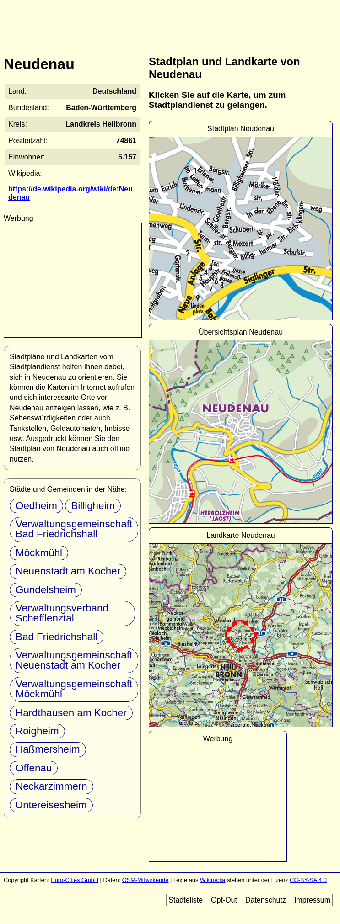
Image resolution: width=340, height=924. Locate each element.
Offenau (34, 768)
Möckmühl (39, 552)
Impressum (312, 900)
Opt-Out (224, 900)
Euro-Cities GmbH (74, 879)
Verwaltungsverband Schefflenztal (62, 613)
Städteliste (185, 900)
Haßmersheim (48, 749)
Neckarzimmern (51, 786)
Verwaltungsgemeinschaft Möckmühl (74, 689)
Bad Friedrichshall (56, 637)
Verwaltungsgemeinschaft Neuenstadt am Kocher (74, 660)
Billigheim (93, 505)
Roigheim (37, 731)
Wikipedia (212, 879)
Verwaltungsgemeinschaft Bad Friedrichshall (74, 529)
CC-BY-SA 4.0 (308, 879)
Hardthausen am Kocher (71, 712)
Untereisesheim (51, 805)
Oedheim (36, 505)
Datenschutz (265, 900)
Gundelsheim (46, 589)
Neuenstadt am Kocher (68, 571)
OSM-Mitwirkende (145, 879)
